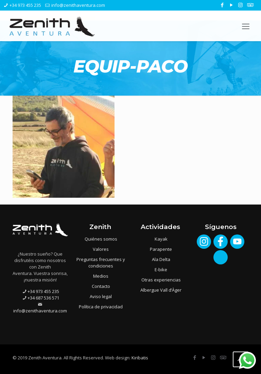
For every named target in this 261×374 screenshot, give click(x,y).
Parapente (161, 249)
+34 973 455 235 (25, 5)
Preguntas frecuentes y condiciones (100, 262)
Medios (100, 276)
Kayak (161, 239)
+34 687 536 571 (43, 298)
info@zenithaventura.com (78, 5)
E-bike (161, 269)
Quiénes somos (101, 239)
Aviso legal (101, 296)
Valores (101, 249)
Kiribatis (140, 358)
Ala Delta (161, 259)
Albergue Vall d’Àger (160, 290)
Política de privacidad (101, 307)
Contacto (101, 286)
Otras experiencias (161, 280)
